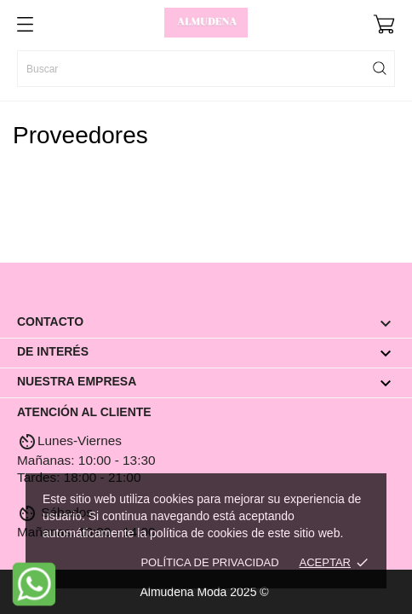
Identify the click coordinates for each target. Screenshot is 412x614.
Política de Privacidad (209, 562)
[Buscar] (206, 68)
